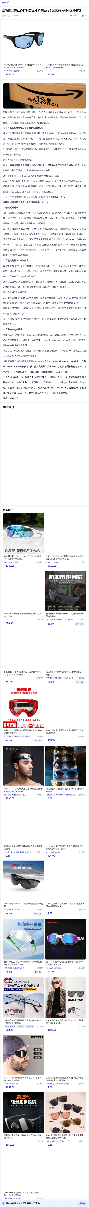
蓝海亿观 (14, 398)
